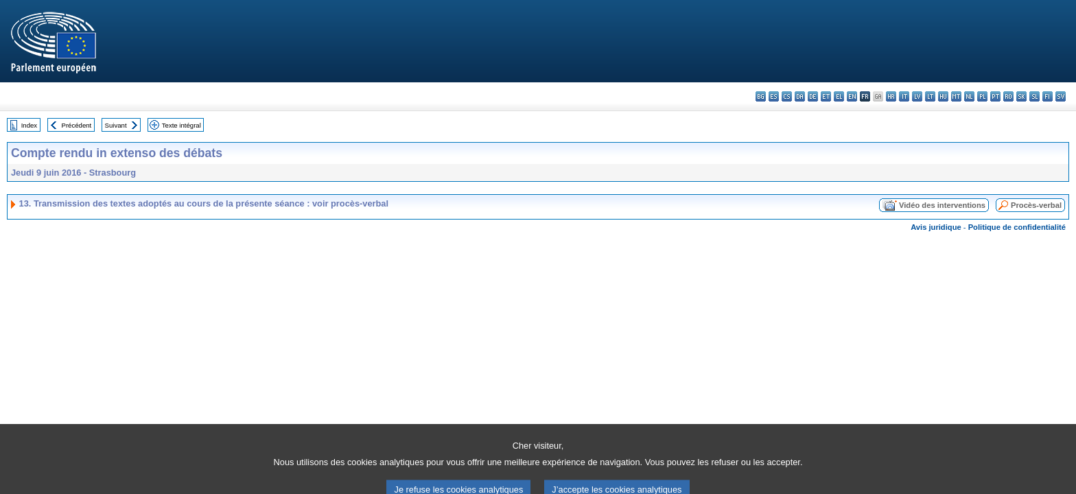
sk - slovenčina (1021, 96)
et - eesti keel (826, 96)
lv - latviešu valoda (917, 96)
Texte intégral (181, 125)
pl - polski (982, 96)
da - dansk (800, 96)
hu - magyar (943, 96)
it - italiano (904, 96)
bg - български (761, 96)
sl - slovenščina (1034, 96)
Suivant (116, 125)
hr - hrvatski (891, 96)
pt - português (995, 96)
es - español (774, 96)
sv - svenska (1060, 96)
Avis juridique (936, 227)
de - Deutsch (813, 96)
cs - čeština (787, 96)
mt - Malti (956, 96)
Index (29, 125)
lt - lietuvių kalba (930, 96)
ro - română (1008, 96)
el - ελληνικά (839, 96)
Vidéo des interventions (942, 205)
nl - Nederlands (969, 96)
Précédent (77, 125)
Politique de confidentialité (1017, 227)
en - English (852, 96)
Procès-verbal (1036, 205)
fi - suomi (1047, 96)
